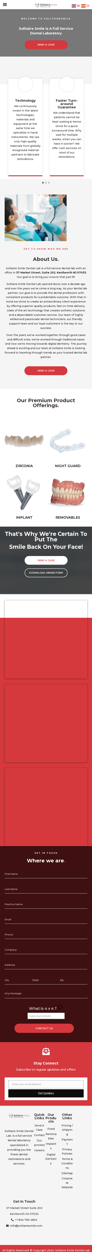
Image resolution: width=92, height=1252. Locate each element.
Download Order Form (46, 572)
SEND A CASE (46, 44)
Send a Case (46, 370)
